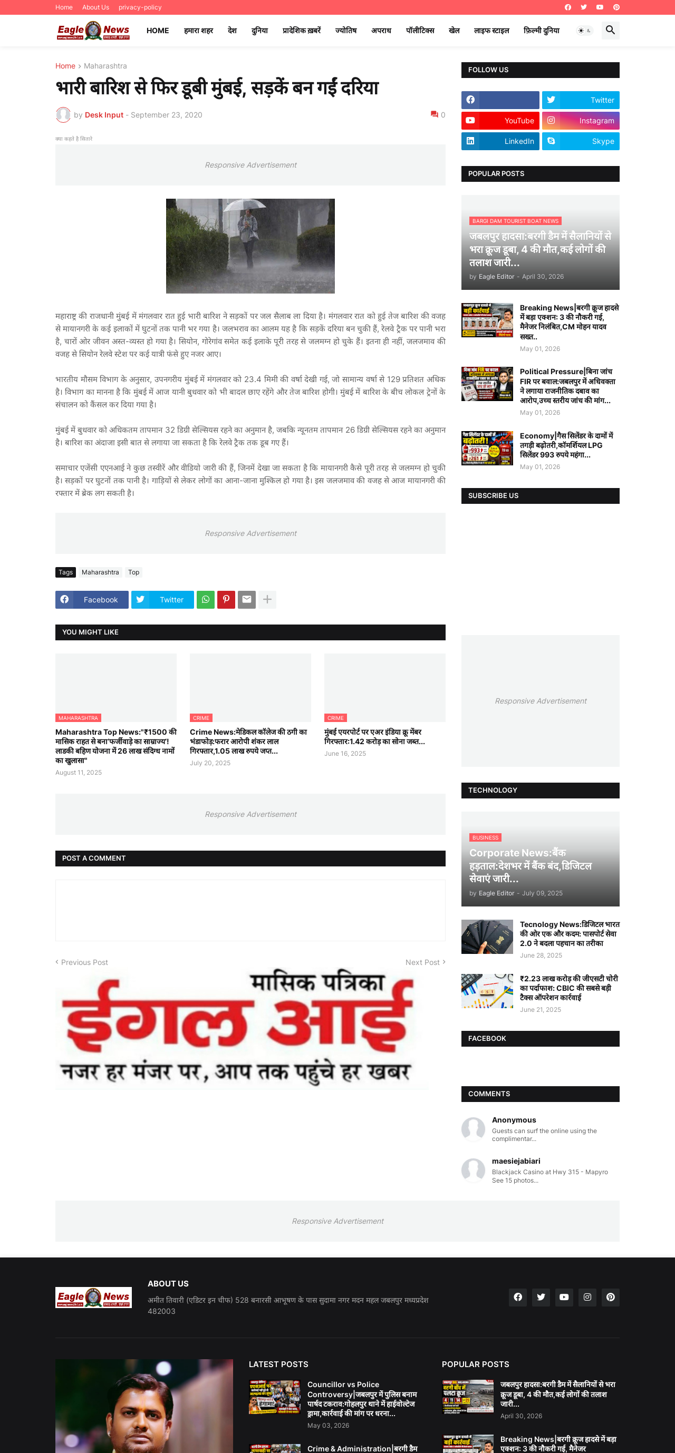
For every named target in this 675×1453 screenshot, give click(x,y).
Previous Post (84, 962)
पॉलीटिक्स (420, 30)
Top (133, 572)
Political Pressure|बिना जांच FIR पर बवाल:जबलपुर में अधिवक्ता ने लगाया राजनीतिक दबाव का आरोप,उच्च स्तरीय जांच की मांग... (567, 386)
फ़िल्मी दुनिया (542, 30)
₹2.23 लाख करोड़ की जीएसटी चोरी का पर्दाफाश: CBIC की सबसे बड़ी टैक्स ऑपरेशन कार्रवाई (569, 988)
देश (232, 30)
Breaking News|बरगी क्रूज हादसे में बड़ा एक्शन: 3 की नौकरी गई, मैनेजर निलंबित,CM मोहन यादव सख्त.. (569, 322)
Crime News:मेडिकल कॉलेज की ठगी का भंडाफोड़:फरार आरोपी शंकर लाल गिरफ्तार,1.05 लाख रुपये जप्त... (248, 741)
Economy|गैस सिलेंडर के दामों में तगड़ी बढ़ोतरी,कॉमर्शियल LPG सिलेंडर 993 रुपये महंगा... (566, 445)
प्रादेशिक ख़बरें (302, 30)
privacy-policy (140, 7)
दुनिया (260, 30)
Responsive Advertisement (250, 164)
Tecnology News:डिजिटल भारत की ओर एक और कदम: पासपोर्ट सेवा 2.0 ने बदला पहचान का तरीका (570, 934)
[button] (585, 30)
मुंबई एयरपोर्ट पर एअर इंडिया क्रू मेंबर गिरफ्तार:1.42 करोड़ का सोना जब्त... (374, 736)
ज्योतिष (345, 30)
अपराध (381, 30)
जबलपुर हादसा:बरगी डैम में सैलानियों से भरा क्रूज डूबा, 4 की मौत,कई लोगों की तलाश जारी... (557, 1394)
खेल (454, 30)
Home (64, 7)
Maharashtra (105, 66)
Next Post (423, 962)
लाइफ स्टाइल (491, 30)
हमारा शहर (198, 30)
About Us (95, 7)
